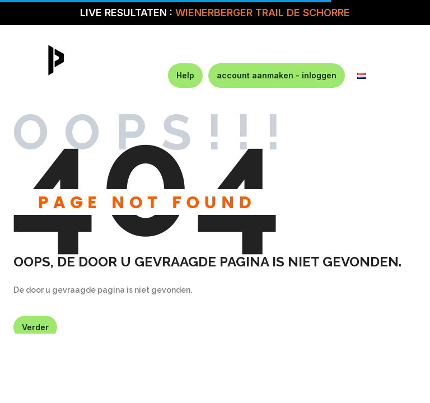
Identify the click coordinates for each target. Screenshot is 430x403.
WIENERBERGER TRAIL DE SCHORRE (262, 12)
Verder (35, 327)
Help (185, 75)
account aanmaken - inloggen (276, 75)
